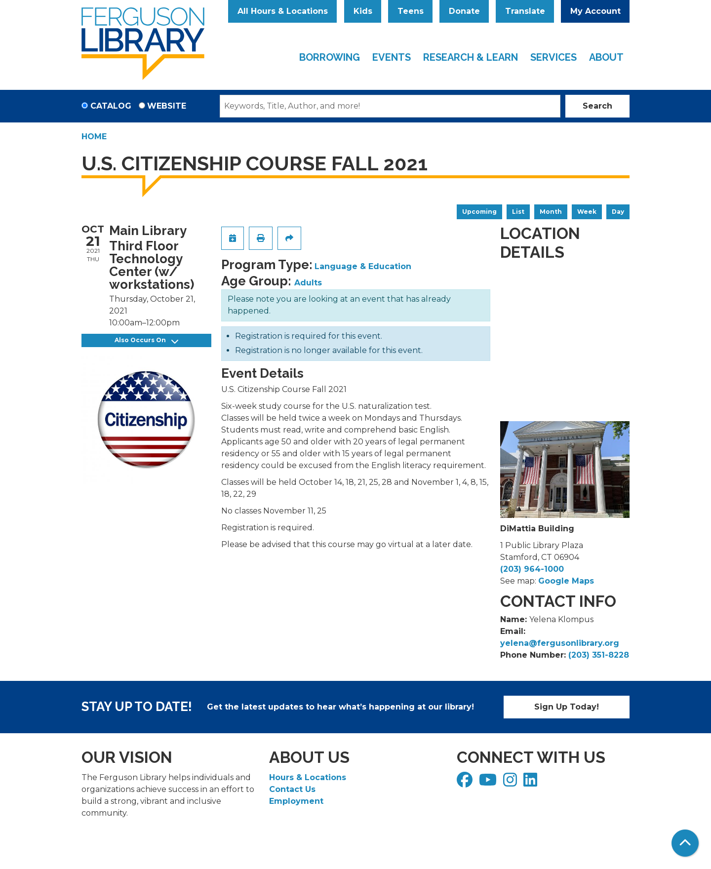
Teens (410, 11)
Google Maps (566, 581)
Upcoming (479, 211)
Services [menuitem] (553, 57)
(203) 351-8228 (598, 655)
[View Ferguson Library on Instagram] (511, 783)
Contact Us (292, 789)
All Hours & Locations (282, 11)
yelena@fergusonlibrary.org (559, 643)
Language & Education (363, 266)
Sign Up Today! (566, 706)
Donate (464, 11)
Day (618, 211)
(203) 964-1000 (532, 569)
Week (586, 211)
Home (94, 136)
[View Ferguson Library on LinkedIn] (531, 783)
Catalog (110, 106)
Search (597, 106)
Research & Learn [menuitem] (470, 57)
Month (551, 211)
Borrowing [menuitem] (329, 57)
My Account (595, 11)
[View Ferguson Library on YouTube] (489, 783)
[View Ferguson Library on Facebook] (466, 783)
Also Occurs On (146, 340)
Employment (296, 801)
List (518, 211)
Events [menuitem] (391, 57)
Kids (363, 11)
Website (166, 106)
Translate (525, 11)
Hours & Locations (307, 777)
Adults (308, 282)
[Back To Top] (685, 843)
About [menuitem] (606, 57)
